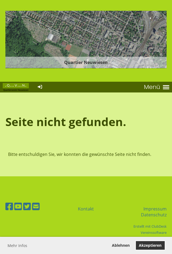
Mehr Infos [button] (17, 245)
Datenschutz (154, 215)
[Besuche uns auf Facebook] (9, 206)
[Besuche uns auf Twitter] (27, 206)
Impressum (155, 209)
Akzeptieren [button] (150, 245)
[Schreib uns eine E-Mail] (36, 206)
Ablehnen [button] (121, 245)
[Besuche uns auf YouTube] (18, 206)
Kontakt (86, 209)
